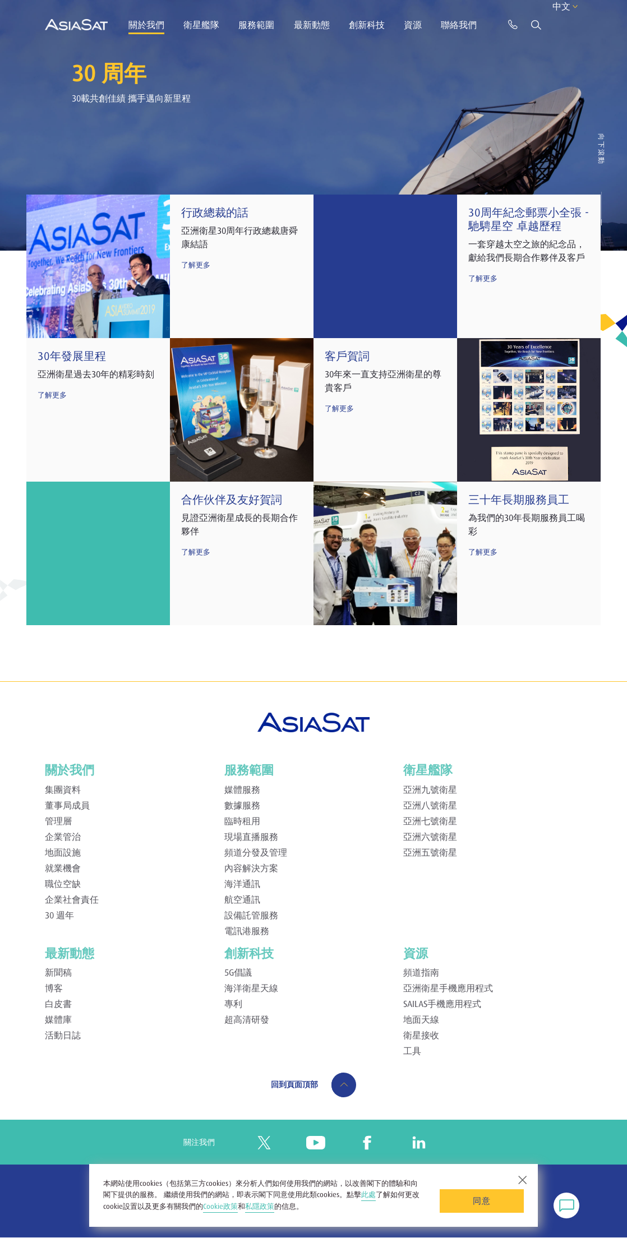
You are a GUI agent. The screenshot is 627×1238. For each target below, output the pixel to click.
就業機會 (63, 868)
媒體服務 (242, 789)
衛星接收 (421, 1035)
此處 (368, 1194)
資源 (413, 25)
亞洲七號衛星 (430, 821)
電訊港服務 (246, 931)
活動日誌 (63, 1035)
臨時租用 (242, 821)
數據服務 (242, 805)
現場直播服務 (251, 837)
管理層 (58, 821)
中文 (551, 24)
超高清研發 (246, 1019)
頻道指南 (421, 972)
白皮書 (58, 1004)
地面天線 (421, 1019)
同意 (482, 1200)
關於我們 (146, 25)
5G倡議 (238, 972)
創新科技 (367, 25)
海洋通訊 (242, 884)
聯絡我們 (459, 25)
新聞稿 (58, 972)
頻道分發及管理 (255, 852)
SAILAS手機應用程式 (442, 1004)
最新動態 (312, 25)
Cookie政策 (220, 1206)
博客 (54, 988)
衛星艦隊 (201, 25)
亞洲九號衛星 (430, 789)
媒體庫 (58, 1019)
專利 (233, 1004)
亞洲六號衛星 (430, 837)
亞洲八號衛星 (430, 805)
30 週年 (59, 915)
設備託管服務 (251, 915)
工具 (412, 1051)
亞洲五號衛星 (430, 852)
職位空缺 (63, 884)
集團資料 (63, 789)
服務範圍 (256, 25)
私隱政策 (259, 1206)
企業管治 (63, 837)
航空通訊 (242, 899)
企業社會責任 (72, 899)
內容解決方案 (251, 868)
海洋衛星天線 (251, 988)
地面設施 (63, 852)
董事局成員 (67, 805)
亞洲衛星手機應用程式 (448, 988)
